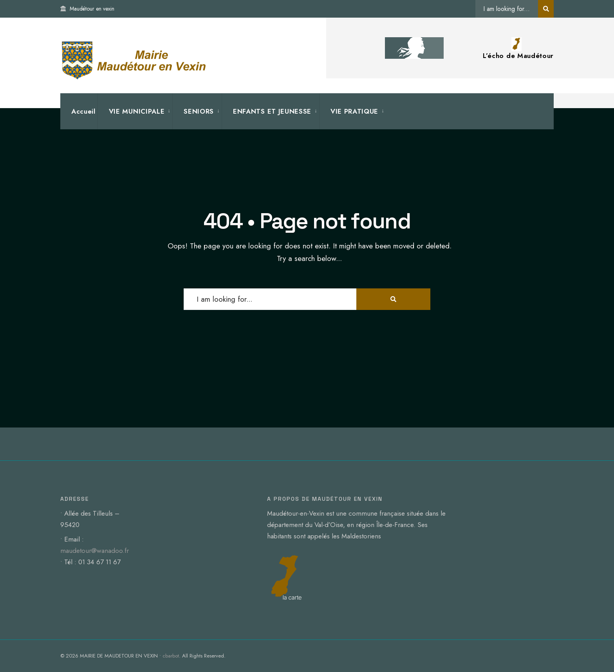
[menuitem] (135, 111)
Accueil (83, 111)
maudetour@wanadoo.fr (94, 550)
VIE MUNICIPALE (137, 111)
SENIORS (199, 111)
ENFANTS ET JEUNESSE (272, 111)
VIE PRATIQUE (354, 111)
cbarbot (171, 655)
